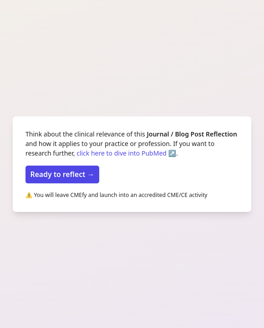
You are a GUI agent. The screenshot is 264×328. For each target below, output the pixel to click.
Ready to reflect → (62, 174)
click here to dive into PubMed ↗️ (126, 153)
